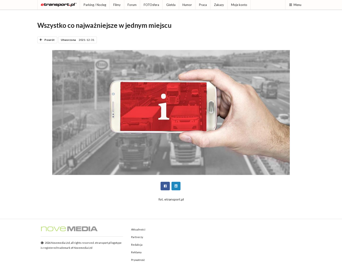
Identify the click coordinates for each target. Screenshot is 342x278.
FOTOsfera (151, 5)
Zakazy (219, 5)
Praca (203, 5)
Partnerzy (137, 237)
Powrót (47, 40)
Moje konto (239, 5)
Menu (295, 5)
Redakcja (136, 244)
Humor (187, 5)
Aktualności (138, 229)
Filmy (117, 5)
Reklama (136, 252)
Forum (132, 5)
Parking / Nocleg (95, 5)
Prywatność (138, 259)
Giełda (171, 5)
